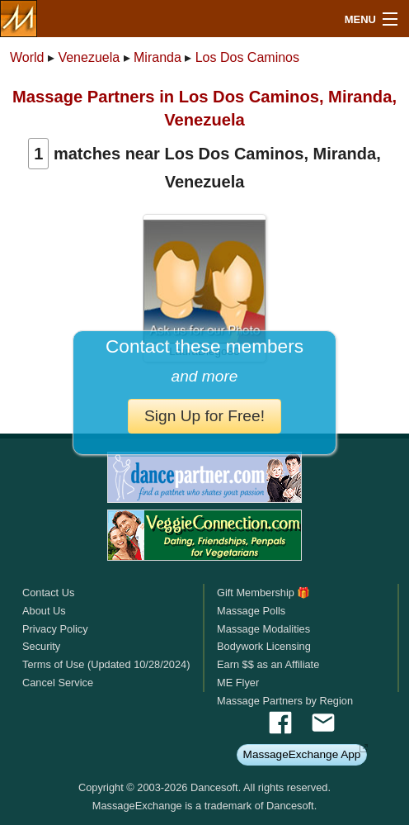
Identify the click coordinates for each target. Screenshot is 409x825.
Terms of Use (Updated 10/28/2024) (106, 664)
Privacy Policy (55, 629)
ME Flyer (238, 682)
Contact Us (48, 592)
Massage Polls (251, 611)
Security (41, 646)
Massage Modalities (263, 629)
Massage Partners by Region (285, 701)
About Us (44, 611)
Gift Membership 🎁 (263, 592)
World (27, 57)
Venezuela (89, 57)
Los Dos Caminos (247, 57)
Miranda (157, 57)
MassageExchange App (302, 754)
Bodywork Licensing (264, 646)
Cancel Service (57, 682)
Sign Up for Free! (204, 415)
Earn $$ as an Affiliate (268, 664)
